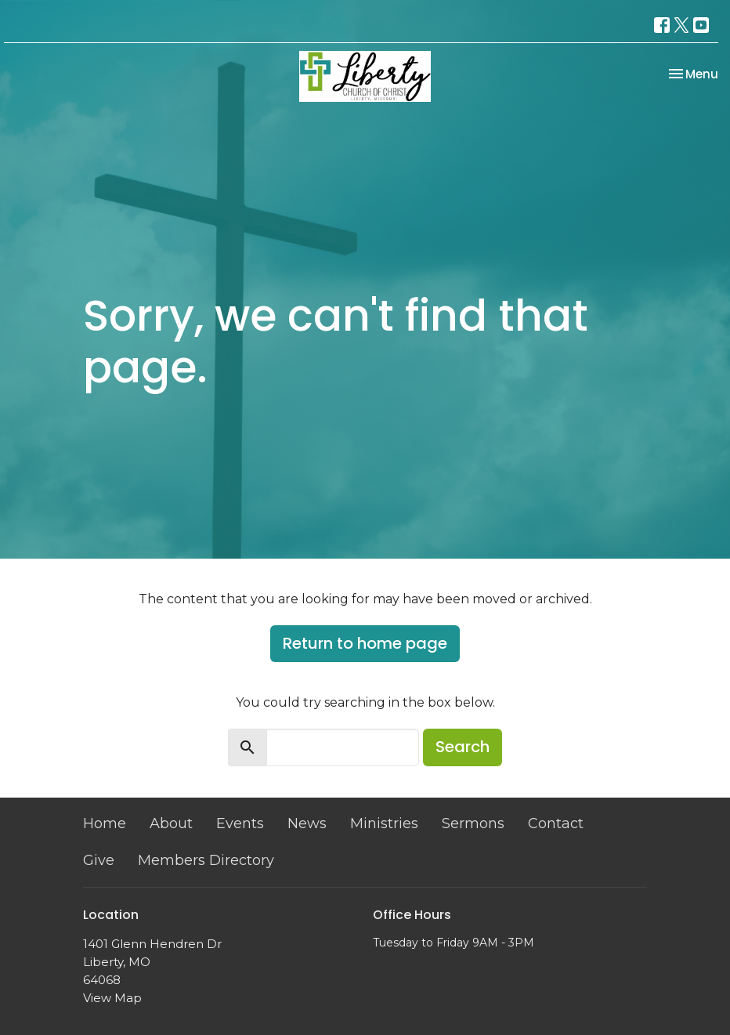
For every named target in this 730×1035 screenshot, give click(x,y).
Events (240, 823)
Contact (556, 823)
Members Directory (206, 860)
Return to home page (365, 643)
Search (462, 747)
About (171, 823)
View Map (112, 997)
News (307, 823)
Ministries (384, 823)
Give (98, 860)
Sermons (473, 823)
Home (104, 823)
